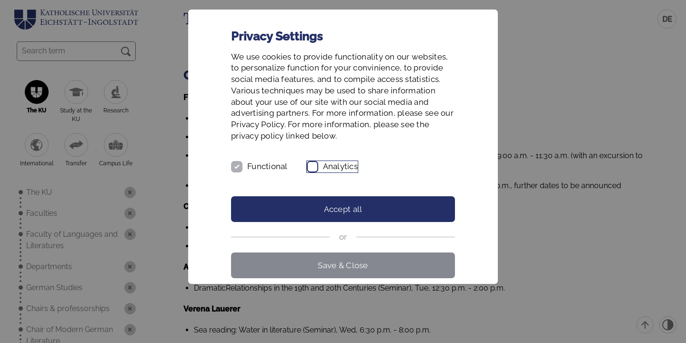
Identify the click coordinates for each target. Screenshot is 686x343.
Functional (267, 166)
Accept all (343, 209)
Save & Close (343, 265)
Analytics (340, 166)
